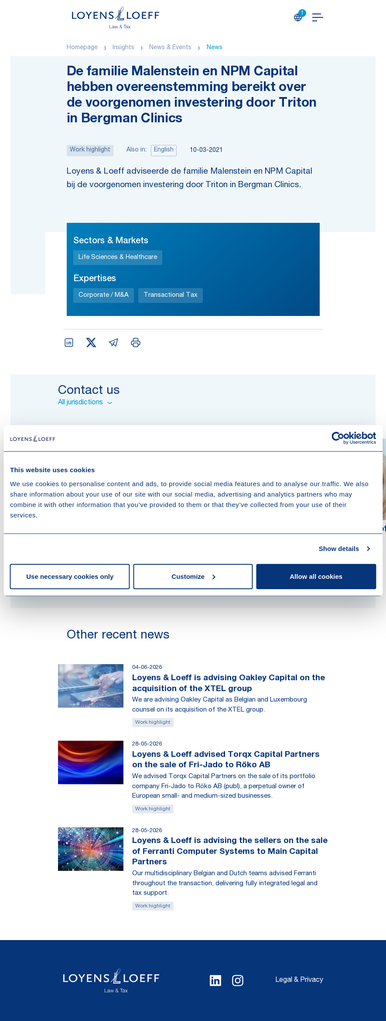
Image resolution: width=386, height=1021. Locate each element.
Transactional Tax (170, 295)
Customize (193, 576)
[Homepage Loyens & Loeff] (115, 17)
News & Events (170, 48)
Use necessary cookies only (69, 576)
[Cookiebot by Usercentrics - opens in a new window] (338, 438)
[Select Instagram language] (237, 980)
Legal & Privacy (299, 980)
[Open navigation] (317, 17)
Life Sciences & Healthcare (118, 257)
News (214, 48)
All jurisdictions (85, 403)
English (164, 150)
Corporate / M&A (104, 295)
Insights (123, 48)
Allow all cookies (316, 576)
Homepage (82, 48)
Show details (339, 548)
